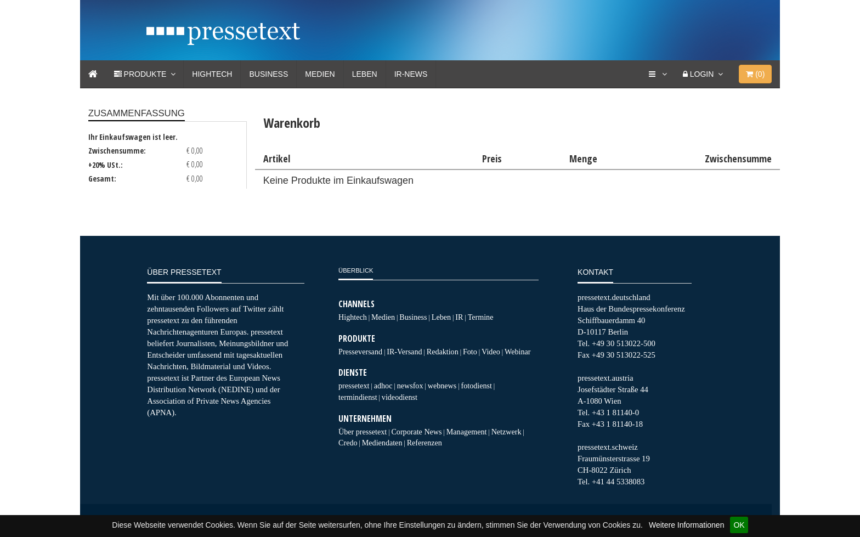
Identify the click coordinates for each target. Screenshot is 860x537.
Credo (347, 442)
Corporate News (416, 431)
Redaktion (443, 351)
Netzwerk (506, 431)
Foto (470, 351)
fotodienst (476, 385)
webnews (442, 385)
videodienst (399, 397)
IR (459, 317)
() (755, 74)
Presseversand (360, 351)
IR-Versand (404, 351)
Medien (320, 74)
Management (466, 431)
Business (268, 74)
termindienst (357, 397)
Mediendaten (382, 442)
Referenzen (424, 442)
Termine (481, 317)
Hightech (212, 74)
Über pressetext (362, 431)
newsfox (410, 385)
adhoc (383, 385)
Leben (364, 74)
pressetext (353, 385)
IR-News (411, 74)
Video (491, 351)
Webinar (517, 351)
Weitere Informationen (686, 525)
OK (738, 525)
